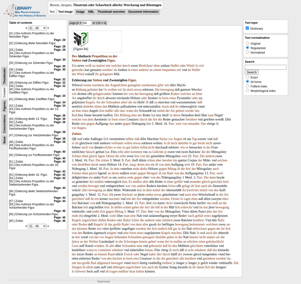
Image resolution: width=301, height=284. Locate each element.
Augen (81, 128)
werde (189, 111)
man (211, 115)
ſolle (143, 147)
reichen (222, 160)
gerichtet (216, 181)
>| (105, 23)
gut (128, 147)
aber (124, 102)
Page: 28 (59, 40)
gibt (160, 85)
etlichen (192, 241)
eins (83, 123)
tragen (113, 271)
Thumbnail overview (111, 11)
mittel (161, 111)
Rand (111, 254)
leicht (201, 143)
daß (199, 102)
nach (188, 194)
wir (120, 89)
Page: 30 (59, 59)
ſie (124, 89)
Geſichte (157, 152)
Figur (111, 60)
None (4, 140)
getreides (78, 70)
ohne (156, 65)
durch (126, 65)
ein (152, 164)
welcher (116, 65)
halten (135, 147)
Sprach (90, 152)
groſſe (117, 224)
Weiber (93, 241)
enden (149, 194)
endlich (162, 228)
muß (215, 203)
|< (78, 23)
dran (132, 271)
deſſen (119, 207)
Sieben (76, 60)
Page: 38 (59, 132)
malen (100, 65)
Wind (190, 65)
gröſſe (178, 181)
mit (108, 65)
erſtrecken (199, 228)
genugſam (134, 85)
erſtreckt (186, 207)
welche (76, 119)
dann (212, 177)
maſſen (178, 241)
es (95, 250)
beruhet (167, 160)
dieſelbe (88, 106)
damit (200, 267)
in (129, 70)
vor (74, 128)
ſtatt (78, 111)
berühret (191, 119)
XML (91, 11)
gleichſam (196, 246)
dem (90, 119)
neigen (111, 233)
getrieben (209, 258)
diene (98, 106)
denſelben (84, 164)
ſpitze (75, 241)
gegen (91, 123)
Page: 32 (59, 79)
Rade (125, 224)
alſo (116, 111)
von (131, 94)
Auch (165, 106)
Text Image (65, 11)
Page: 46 (59, 211)
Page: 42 (59, 171)
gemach (105, 263)
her (126, 94)
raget (187, 199)
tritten (105, 160)
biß (157, 207)
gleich (93, 156)
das (122, 111)
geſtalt (199, 216)
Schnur (76, 156)
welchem (212, 224)
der (115, 56)
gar (195, 143)
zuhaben (200, 250)
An (98, 102)
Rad (74, 115)
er (73, 143)
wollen (112, 89)
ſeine (199, 94)
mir (119, 147)
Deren (110, 156)
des (182, 173)
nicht (209, 143)
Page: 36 (59, 115)
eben (85, 156)
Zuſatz (76, 134)
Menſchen (145, 65)
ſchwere (80, 271)
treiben (166, 263)
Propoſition (99, 56)
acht (191, 250)
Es (130, 181)
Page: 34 (59, 95)
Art (74, 98)
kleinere (82, 228)
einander (193, 123)
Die (157, 89)
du (134, 102)
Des (74, 56)
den (105, 106)
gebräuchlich (214, 241)
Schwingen (131, 241)
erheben (117, 250)
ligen (101, 156)
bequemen (169, 70)
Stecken (127, 194)
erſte (120, 152)
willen (128, 143)
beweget (93, 186)
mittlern (167, 220)
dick (169, 203)
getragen (148, 237)
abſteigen (119, 267)
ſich (105, 139)
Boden (111, 220)
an (151, 70)
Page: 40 (59, 151)
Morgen (152, 173)
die (130, 102)
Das (203, 123)
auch (85, 147)
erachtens (98, 85)
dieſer (143, 169)
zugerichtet (89, 220)
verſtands (117, 143)
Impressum (103, 281)
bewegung (167, 89)
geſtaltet (92, 89)
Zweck (128, 254)
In (111, 169)
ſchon (171, 186)
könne (149, 250)
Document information (143, 11)
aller (85, 190)
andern (143, 70)
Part (171, 123)
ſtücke (163, 139)
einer (134, 70)
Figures (4, 106)
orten (201, 241)
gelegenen (106, 74)
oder (183, 65)
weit (178, 123)
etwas (138, 89)
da (189, 70)
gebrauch (155, 246)
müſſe (109, 111)
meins (87, 85)
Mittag (172, 169)
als (115, 70)
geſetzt (180, 111)
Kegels (90, 102)
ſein (101, 111)
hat (153, 115)
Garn (75, 246)
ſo (196, 65)
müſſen (99, 181)
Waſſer (174, 65)
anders (211, 237)
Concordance (4, 124)
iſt (96, 74)
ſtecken (117, 258)
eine (133, 216)
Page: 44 (59, 188)
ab (107, 271)
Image (80, 11)
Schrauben (113, 102)
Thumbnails (4, 76)
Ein (74, 65)
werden (107, 70)
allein (89, 267)
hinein (193, 237)
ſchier (135, 220)
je (165, 152)
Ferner (175, 199)
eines (172, 98)
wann (129, 111)
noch (175, 250)
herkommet (196, 224)
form (165, 98)
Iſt (107, 246)
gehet (135, 207)
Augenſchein (118, 85)
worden (106, 94)
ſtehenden (120, 237)
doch (130, 89)
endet (95, 211)
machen (114, 199)
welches (185, 94)
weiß (88, 65)
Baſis (126, 220)
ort (178, 70)
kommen (136, 152)
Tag (194, 139)
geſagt (97, 94)
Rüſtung (81, 89)
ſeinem (102, 254)
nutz (139, 246)
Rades (175, 94)
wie (166, 85)
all (98, 263)
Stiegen (77, 267)
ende (136, 169)
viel (201, 65)
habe (152, 254)
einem (157, 70)
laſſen (129, 139)
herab (95, 164)
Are (220, 211)
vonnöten (104, 250)
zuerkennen (149, 85)
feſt (85, 207)
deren (176, 115)
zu (110, 56)
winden (99, 246)
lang (132, 164)
